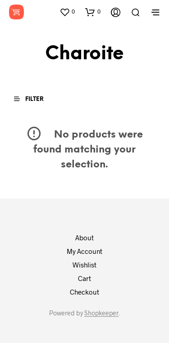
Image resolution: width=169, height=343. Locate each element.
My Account (84, 251)
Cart (84, 278)
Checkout (84, 292)
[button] (67, 11)
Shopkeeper (101, 313)
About (84, 237)
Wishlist (84, 265)
